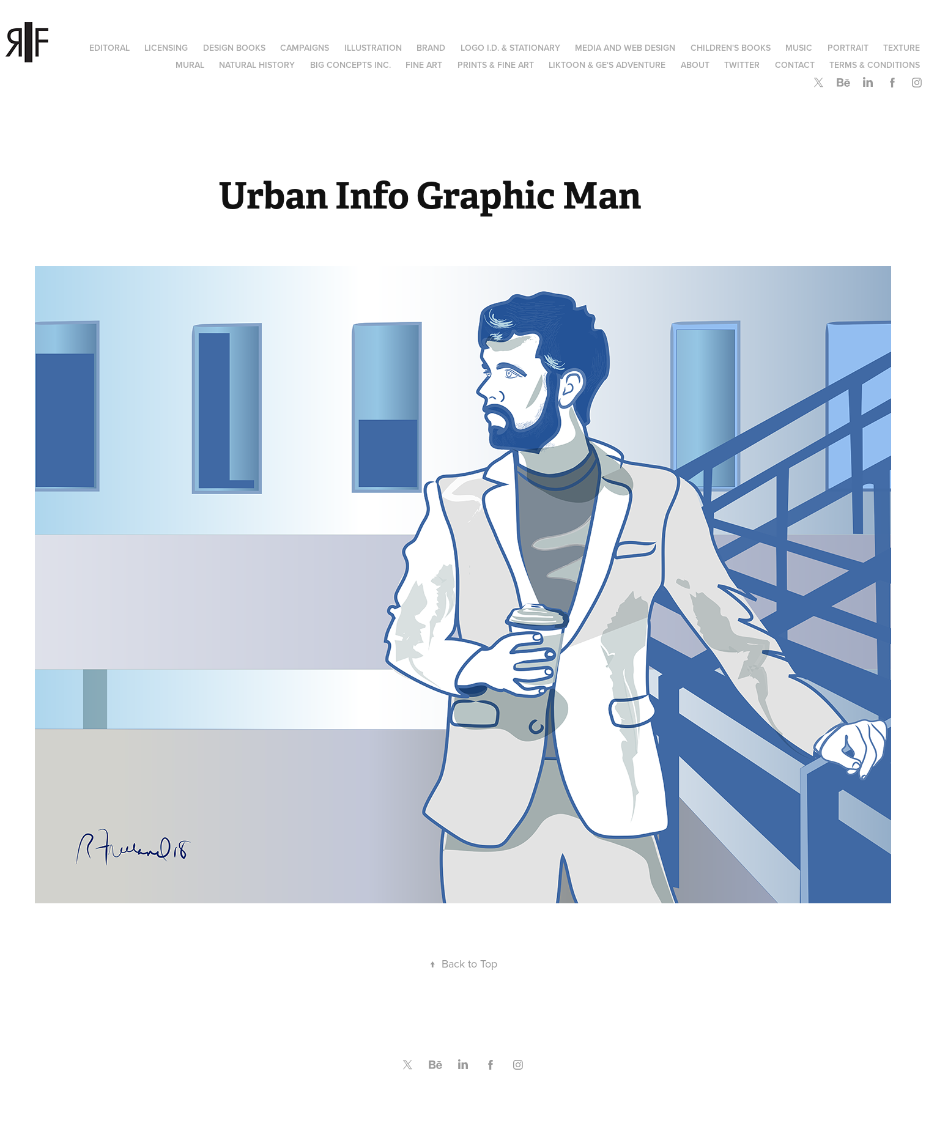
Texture (901, 48)
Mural (190, 65)
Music (798, 48)
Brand (431, 48)
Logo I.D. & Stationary (510, 48)
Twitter (742, 65)
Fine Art (424, 65)
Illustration (373, 48)
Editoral (109, 48)
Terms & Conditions (874, 65)
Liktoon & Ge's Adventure (607, 65)
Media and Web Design (625, 48)
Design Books (234, 48)
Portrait (848, 48)
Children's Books (731, 48)
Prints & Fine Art (495, 65)
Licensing (166, 48)
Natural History (257, 65)
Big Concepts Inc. (350, 65)
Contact (795, 65)
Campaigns (304, 48)
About (695, 65)
